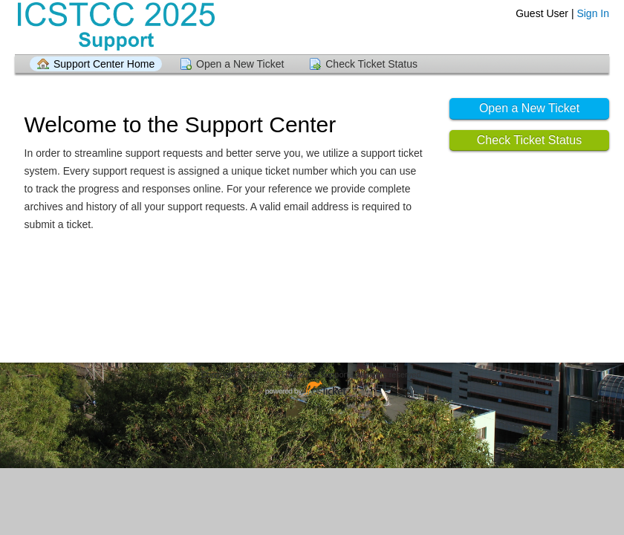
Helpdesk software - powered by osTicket (312, 389)
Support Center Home (104, 64)
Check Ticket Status (371, 64)
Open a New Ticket (240, 64)
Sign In (592, 13)
